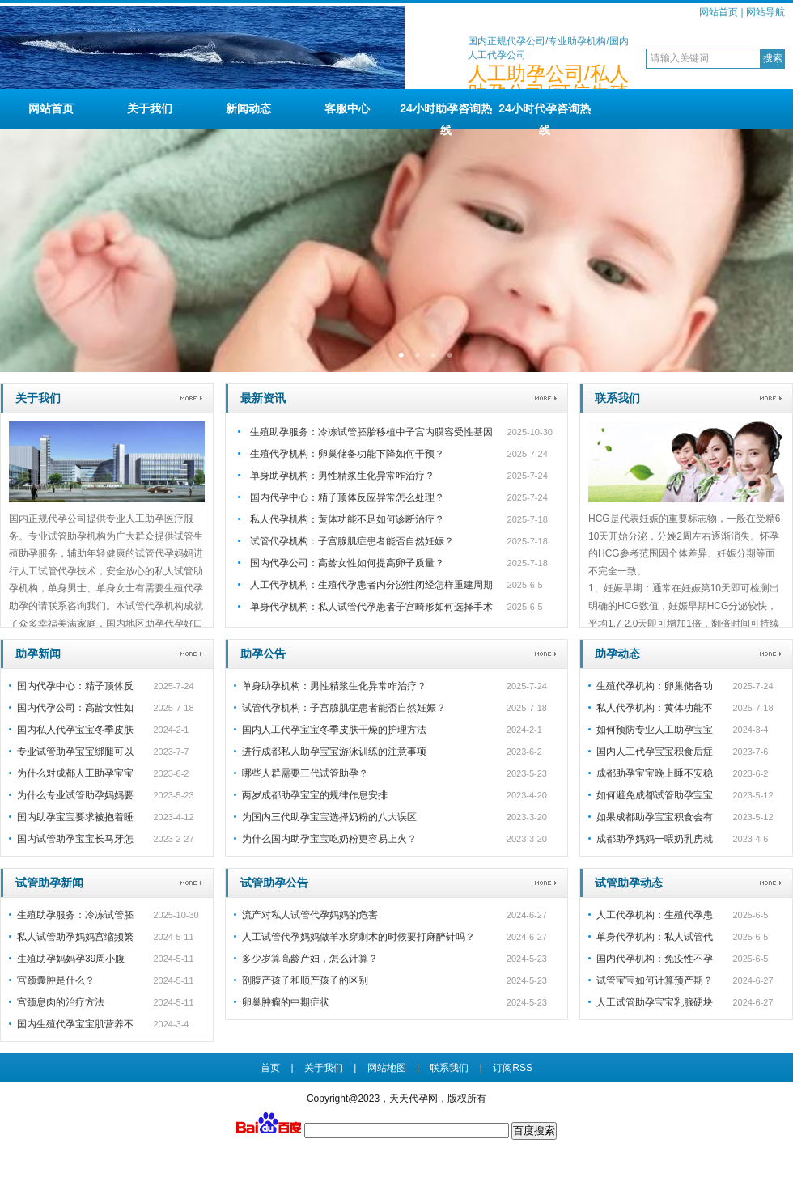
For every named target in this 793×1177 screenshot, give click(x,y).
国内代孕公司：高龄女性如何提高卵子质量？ (347, 563)
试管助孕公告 (274, 882)
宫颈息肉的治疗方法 (60, 1002)
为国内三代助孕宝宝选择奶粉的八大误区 (329, 817)
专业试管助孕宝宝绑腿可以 (75, 751)
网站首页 (718, 12)
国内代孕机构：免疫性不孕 (654, 958)
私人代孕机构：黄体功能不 (654, 707)
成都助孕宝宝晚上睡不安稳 (654, 773)
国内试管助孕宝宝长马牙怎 (75, 839)
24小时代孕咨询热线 (544, 115)
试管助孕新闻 (49, 882)
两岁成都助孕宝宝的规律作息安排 (315, 795)
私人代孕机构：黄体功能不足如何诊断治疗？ (347, 519)
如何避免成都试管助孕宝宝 (654, 795)
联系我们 (617, 398)
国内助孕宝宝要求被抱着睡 (75, 817)
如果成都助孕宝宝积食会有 (654, 817)
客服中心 (347, 108)
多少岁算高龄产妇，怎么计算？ (310, 958)
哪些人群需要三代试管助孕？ (305, 773)
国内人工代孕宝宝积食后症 (654, 751)
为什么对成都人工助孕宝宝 (75, 773)
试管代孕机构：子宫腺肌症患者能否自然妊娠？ (352, 541)
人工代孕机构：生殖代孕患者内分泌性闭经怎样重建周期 (371, 585)
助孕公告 (263, 653)
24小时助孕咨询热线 (446, 115)
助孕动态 (617, 653)
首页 (270, 1067)
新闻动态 (248, 108)
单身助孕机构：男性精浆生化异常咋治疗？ (342, 475)
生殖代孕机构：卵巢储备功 (654, 686)
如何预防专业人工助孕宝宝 (654, 729)
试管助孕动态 (629, 882)
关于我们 (149, 108)
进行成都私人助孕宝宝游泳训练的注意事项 (334, 751)
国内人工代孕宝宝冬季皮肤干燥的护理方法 (334, 729)
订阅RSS (512, 1067)
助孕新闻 (38, 653)
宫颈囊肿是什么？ (56, 980)
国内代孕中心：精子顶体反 (75, 686)
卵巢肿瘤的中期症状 (285, 1002)
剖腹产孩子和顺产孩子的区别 (305, 980)
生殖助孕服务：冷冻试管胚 (75, 915)
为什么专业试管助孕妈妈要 (75, 795)
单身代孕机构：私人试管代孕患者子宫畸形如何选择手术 (371, 606)
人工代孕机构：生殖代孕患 (654, 915)
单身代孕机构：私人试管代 (654, 936)
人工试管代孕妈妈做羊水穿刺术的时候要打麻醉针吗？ (358, 936)
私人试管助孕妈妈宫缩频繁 (75, 936)
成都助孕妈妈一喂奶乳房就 (654, 839)
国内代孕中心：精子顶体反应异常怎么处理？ (347, 497)
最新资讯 (263, 398)
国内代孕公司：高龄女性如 (75, 707)
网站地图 (386, 1067)
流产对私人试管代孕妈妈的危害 (310, 915)
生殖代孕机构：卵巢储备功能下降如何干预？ (347, 453)
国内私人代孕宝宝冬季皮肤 (75, 729)
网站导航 (765, 12)
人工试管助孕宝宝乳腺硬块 (654, 1002)
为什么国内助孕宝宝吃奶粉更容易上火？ (329, 839)
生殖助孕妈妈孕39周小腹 (71, 958)
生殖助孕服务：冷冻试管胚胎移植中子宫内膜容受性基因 (371, 432)
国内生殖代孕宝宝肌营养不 (75, 1024)
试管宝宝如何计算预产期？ (654, 980)
